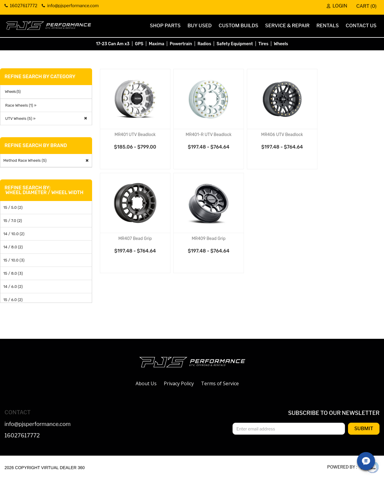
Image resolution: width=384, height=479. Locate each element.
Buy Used (200, 25)
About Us (146, 383)
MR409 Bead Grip (209, 238)
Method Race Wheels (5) (24, 160)
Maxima (156, 43)
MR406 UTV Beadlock (282, 134)
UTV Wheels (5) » (19, 118)
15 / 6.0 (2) (12, 299)
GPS (139, 43)
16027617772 (22, 436)
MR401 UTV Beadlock (135, 134)
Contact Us (361, 25)
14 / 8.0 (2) (13, 247)
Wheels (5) (12, 92)
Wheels (281, 43)
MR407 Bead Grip (135, 238)
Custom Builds (238, 25)
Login (337, 6)
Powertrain (181, 43)
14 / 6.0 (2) (13, 286)
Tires (263, 43)
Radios (204, 43)
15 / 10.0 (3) (14, 260)
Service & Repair (287, 25)
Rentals (327, 25)
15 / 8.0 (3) (13, 273)
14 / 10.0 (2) (13, 234)
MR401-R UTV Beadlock (209, 134)
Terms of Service (220, 383)
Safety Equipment (235, 43)
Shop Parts (165, 25)
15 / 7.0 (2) (12, 220)
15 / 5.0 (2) (12, 207)
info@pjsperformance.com (37, 424)
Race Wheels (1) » (19, 105)
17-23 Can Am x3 (113, 43)
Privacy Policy (179, 383)
